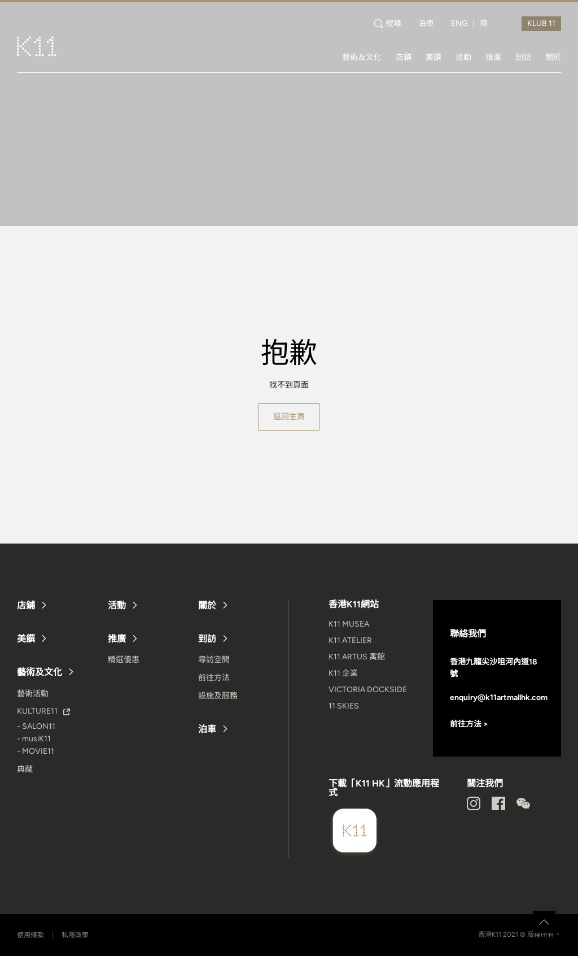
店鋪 (403, 57)
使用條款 (30, 935)
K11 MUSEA (349, 624)
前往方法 (214, 678)
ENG (459, 24)
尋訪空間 (214, 659)
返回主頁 (289, 416)
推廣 (493, 57)
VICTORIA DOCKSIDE (368, 689)
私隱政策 (75, 935)
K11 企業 (343, 673)
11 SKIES (344, 706)
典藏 (25, 769)
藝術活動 (33, 693)
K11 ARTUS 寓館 (357, 657)
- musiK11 (34, 739)
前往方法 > (469, 724)
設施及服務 (218, 696)
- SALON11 (36, 726)
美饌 (433, 57)
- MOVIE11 (35, 751)
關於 (553, 57)
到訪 (523, 57)
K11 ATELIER (350, 640)
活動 (463, 57)
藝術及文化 (362, 57)
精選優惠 (123, 659)
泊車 (426, 24)
